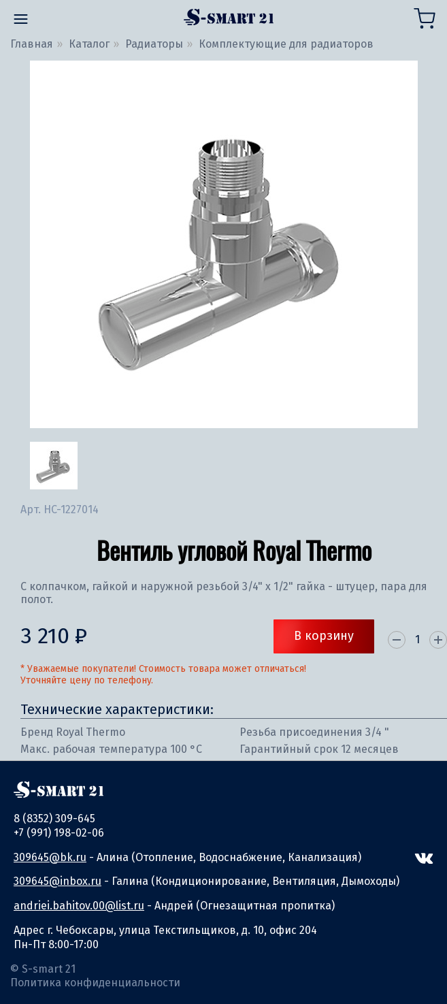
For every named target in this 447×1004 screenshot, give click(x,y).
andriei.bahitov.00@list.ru (79, 905)
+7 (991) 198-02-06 (59, 832)
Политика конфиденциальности (95, 982)
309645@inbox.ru (57, 881)
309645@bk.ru (50, 857)
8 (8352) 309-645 (54, 818)
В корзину (324, 635)
